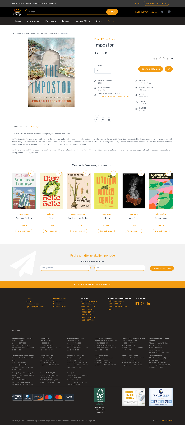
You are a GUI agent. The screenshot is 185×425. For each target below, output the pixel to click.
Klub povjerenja (59, 298)
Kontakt (29, 301)
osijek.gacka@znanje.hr (132, 362)
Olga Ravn (134, 214)
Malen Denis (106, 214)
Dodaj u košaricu (150, 69)
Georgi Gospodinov (78, 214)
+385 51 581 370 (47, 360)
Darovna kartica (59, 306)
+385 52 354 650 (88, 317)
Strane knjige (33, 21)
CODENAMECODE (166, 420)
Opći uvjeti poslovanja (35, 306)
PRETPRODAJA (141, 12)
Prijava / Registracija (156, 3)
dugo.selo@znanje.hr (22, 382)
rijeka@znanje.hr (76, 345)
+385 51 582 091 (87, 309)
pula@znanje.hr (47, 345)
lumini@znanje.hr (158, 350)
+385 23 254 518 (87, 312)
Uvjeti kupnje (58, 301)
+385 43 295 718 (87, 304)
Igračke (65, 21)
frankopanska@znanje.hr (78, 362)
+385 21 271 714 (129, 343)
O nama (29, 298)
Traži (112, 12)
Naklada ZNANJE (26, 3)
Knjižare (136, 3)
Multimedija (50, 21)
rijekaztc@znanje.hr (49, 362)
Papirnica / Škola (82, 21)
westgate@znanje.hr (104, 362)
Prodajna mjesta (33, 304)
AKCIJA (153, 12)
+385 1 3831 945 (75, 377)
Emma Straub (24, 214)
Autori (111, 21)
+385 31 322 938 (129, 360)
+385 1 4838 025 (20, 380)
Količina (100, 66)
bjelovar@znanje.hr (159, 362)
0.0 (163, 58)
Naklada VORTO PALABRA (45, 3)
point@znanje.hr (75, 380)
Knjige (18, 21)
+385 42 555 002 (157, 348)
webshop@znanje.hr (89, 301)
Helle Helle (51, 214)
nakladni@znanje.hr (116, 301)
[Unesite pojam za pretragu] (71, 12)
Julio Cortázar (161, 214)
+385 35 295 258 (88, 314)
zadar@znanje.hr (21, 365)
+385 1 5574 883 (75, 360)
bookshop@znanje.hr (22, 345)
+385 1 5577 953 (87, 320)
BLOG (14, 3)
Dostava (56, 304)
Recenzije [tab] (35, 126)
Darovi (99, 21)
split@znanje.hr (129, 345)
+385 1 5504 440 (88, 306)
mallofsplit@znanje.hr (50, 380)
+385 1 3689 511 (115, 304)
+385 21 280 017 (47, 377)
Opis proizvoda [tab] (20, 126)
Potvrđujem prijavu (161, 268)
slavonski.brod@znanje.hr (106, 345)
